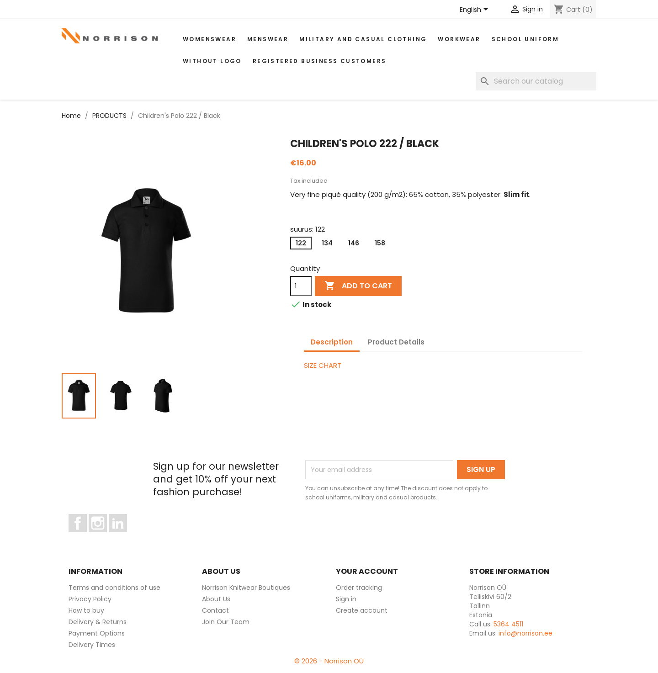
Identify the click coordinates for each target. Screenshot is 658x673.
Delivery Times (92, 644)
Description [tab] (332, 342)
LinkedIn (123, 536)
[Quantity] (301, 286)
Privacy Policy (90, 599)
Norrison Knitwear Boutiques (246, 587)
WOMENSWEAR (209, 39)
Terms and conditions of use (114, 587)
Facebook (87, 536)
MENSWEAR (267, 39)
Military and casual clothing (363, 39)
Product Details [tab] (396, 342)
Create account (361, 610)
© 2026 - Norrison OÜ (329, 661)
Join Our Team (225, 621)
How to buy (86, 610)
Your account (367, 571)
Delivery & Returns (98, 621)
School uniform (525, 39)
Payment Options (97, 633)
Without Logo (212, 61)
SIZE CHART (322, 365)
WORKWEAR (459, 39)
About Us (216, 599)
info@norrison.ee (525, 633)
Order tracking (359, 587)
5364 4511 (508, 624)
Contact (215, 610)
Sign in (346, 599)
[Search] (536, 81)
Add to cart (358, 286)
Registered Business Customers (320, 61)
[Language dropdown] (475, 10)
